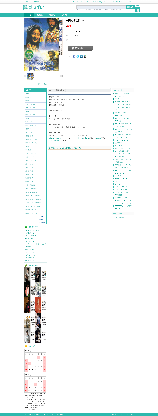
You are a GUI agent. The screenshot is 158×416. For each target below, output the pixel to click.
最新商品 (42, 219)
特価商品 (42, 222)
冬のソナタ (118, 145)
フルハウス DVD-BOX (121, 140)
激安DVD (28, 1)
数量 (67, 40)
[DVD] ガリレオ (119, 184)
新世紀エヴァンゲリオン (122, 148)
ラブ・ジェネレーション (122, 187)
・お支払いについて (31, 236)
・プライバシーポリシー (32, 255)
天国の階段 (118, 143)
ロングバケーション (121, 176)
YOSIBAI (123, 414)
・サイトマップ (29, 252)
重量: (67, 35)
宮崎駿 (113, 10)
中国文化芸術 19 (59, 90)
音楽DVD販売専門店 (56, 141)
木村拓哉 (107, 10)
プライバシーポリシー (47, 414)
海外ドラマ (65, 138)
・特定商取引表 (29, 257)
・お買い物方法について (32, 230)
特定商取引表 (60, 414)
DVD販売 (98, 138)
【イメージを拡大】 (43, 84)
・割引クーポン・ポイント (33, 260)
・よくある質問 (29, 241)
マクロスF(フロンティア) (122, 189)
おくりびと (118, 181)
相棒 (86, 10)
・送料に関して (29, 233)
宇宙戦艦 (118, 10)
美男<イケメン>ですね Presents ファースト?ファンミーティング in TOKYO (123, 200)
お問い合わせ (36, 414)
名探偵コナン (100, 10)
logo (34, 7)
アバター (118, 99)
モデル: (68, 31)
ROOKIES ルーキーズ (121, 178)
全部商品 (42, 217)
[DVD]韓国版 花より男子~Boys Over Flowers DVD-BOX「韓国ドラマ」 (123, 153)
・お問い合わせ (29, 249)
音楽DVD (51, 138)
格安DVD (36, 1)
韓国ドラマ (91, 10)
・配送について (29, 238)
